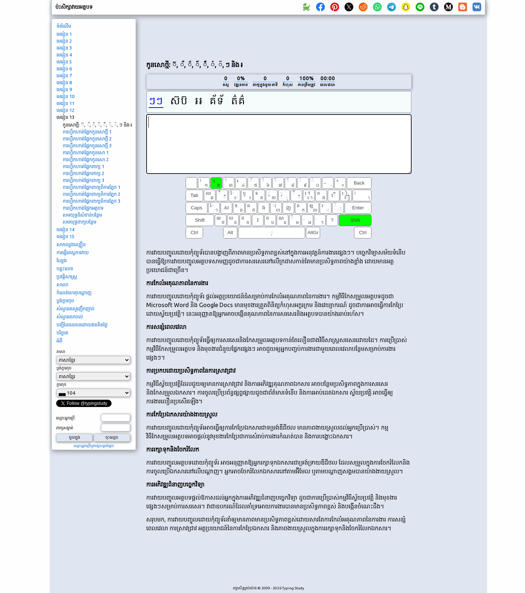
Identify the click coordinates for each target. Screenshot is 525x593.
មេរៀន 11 (65, 103)
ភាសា (61, 351)
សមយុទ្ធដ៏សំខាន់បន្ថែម (82, 214)
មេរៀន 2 (64, 40)
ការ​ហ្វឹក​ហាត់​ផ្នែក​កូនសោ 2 (86, 159)
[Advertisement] (279, 36)
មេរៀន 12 (65, 110)
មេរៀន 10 (65, 96)
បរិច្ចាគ (62, 332)
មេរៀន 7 (64, 75)
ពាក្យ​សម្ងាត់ (64, 428)
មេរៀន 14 (65, 229)
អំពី (59, 340)
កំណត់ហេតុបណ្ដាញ (74, 292)
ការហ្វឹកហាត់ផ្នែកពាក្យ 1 (83, 166)
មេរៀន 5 (64, 61)
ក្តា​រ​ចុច (61, 384)
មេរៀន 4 (64, 54)
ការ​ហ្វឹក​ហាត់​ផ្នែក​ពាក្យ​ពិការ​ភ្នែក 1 (91, 187)
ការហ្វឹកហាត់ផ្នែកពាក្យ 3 (83, 180)
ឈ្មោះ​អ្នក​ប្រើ (65, 418)
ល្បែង (62, 260)
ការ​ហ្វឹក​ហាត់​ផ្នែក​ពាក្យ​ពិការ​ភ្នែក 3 (91, 201)
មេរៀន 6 (64, 68)
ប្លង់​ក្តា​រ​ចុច (65, 300)
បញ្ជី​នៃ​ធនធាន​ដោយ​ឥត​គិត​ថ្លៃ (82, 324)
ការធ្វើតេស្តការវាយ (73, 252)
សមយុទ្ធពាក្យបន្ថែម (79, 221)
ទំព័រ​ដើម (64, 25)
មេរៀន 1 (64, 33)
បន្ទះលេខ (65, 268)
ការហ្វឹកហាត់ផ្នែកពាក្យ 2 (83, 173)
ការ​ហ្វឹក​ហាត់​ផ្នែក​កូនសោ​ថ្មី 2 (87, 138)
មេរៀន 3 (64, 47)
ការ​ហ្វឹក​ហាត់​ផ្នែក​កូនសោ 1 (86, 152)
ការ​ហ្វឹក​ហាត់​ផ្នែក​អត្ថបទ (83, 207)
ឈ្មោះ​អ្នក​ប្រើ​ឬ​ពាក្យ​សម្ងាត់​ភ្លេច (94, 446)
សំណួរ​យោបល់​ (70, 316)
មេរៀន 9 (64, 89)
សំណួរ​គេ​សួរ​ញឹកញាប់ (75, 308)
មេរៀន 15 (65, 236)
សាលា (62, 284)
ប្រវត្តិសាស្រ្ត (67, 276)
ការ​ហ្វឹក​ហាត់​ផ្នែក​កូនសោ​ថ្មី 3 (87, 145)
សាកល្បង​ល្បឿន (71, 244)
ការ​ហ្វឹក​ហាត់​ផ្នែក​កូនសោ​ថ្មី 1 (87, 131)
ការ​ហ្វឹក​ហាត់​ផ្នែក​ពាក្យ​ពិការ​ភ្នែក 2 (91, 194)
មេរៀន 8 (64, 82)
